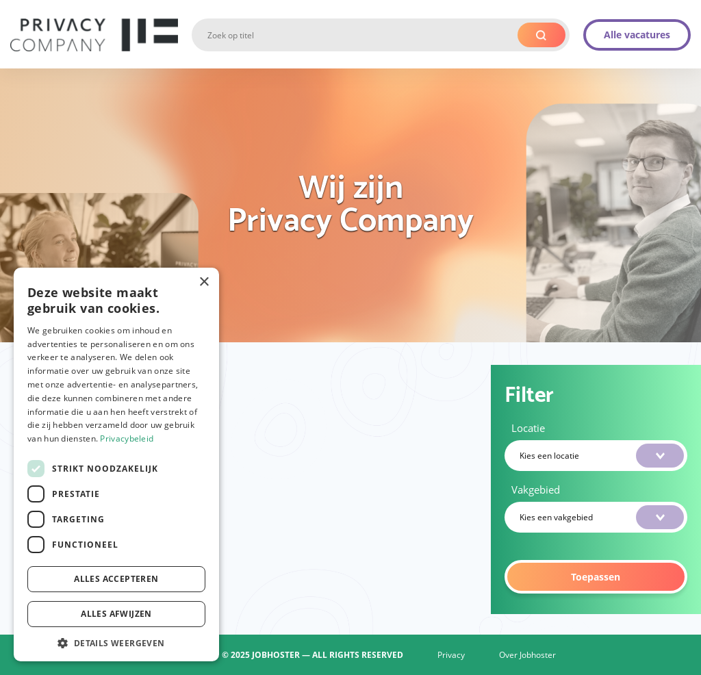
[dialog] (116, 464)
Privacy (451, 655)
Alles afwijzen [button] (116, 614)
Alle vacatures (637, 34)
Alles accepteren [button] (116, 579)
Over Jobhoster (527, 655)
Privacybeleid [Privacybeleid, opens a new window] (126, 438)
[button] (116, 642)
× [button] (204, 282)
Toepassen (595, 576)
